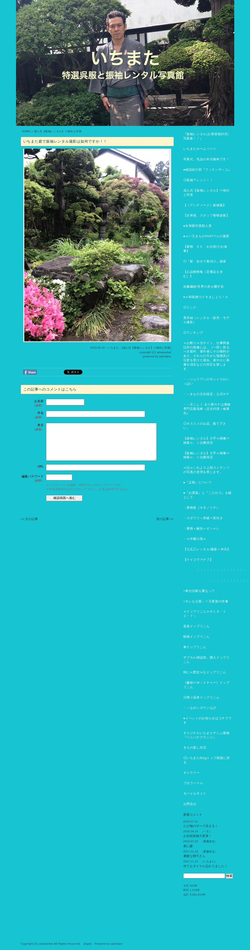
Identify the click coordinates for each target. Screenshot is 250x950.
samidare (165, 356)
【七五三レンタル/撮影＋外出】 (207, 549)
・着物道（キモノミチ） (201, 507)
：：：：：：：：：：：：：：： (214, 570)
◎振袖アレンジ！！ (198, 180)
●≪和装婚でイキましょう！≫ (205, 297)
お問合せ (190, 804)
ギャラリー (191, 772)
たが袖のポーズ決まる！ (200, 826)
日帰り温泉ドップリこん (201, 697)
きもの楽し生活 (195, 747)
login (88, 943)
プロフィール (193, 783)
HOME (26, 131)
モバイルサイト (195, 793)
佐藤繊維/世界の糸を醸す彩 (203, 286)
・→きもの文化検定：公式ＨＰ (206, 394)
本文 (33, 427)
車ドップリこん (195, 647)
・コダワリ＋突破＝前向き (203, 518)
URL (40, 466)
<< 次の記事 (29, 519)
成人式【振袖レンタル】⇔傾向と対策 (57, 131)
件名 (33, 415)
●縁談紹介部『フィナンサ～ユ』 (207, 169)
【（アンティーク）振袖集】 (204, 205)
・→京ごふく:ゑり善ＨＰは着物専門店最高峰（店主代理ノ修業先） (207, 409)
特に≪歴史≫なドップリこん (204, 672)
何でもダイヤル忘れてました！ (205, 866)
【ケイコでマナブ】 (198, 559)
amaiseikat (164, 352)
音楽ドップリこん (196, 626)
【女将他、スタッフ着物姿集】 (206, 215)
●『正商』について (197, 482)
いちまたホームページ (200, 149)
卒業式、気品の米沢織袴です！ (206, 159)
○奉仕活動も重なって (199, 591)
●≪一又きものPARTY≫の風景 (206, 236)
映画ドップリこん (196, 636)
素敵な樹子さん (194, 856)
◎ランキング (193, 332)
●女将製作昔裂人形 (197, 226)
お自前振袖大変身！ (197, 836)
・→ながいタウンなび (200, 708)
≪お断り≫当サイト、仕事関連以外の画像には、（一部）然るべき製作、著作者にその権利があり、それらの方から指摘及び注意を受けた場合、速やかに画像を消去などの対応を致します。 (206, 356)
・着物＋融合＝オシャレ (201, 528)
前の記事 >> (165, 519)
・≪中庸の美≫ (195, 539)
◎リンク (190, 307)
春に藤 (188, 846)
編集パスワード (33, 479)
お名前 (33, 403)
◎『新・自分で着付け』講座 (204, 261)
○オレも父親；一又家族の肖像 (205, 601)
